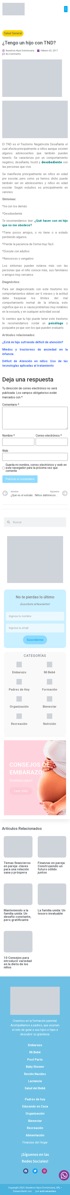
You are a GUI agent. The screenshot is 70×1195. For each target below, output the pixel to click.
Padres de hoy (35, 1099)
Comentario (10, 404)
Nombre (8, 435)
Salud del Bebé (35, 1088)
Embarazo (19, 672)
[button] (66, 9)
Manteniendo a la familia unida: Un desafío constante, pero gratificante (17, 915)
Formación (49, 689)
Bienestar (50, 706)
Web (5, 450)
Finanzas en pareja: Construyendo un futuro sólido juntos (51, 867)
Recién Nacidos (35, 1074)
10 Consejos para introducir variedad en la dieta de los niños (18, 962)
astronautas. (48, 1191)
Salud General (13, 33)
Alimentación (35, 1135)
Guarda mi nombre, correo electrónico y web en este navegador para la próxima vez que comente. (36, 467)
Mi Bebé (49, 672)
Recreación (19, 724)
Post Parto (35, 1059)
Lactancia (35, 1081)
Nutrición (49, 724)
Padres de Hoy (19, 689)
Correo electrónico (49, 435)
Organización (19, 706)
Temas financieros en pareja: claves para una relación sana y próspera (17, 867)
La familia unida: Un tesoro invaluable (51, 911)
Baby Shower (35, 1066)
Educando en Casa (35, 1106)
